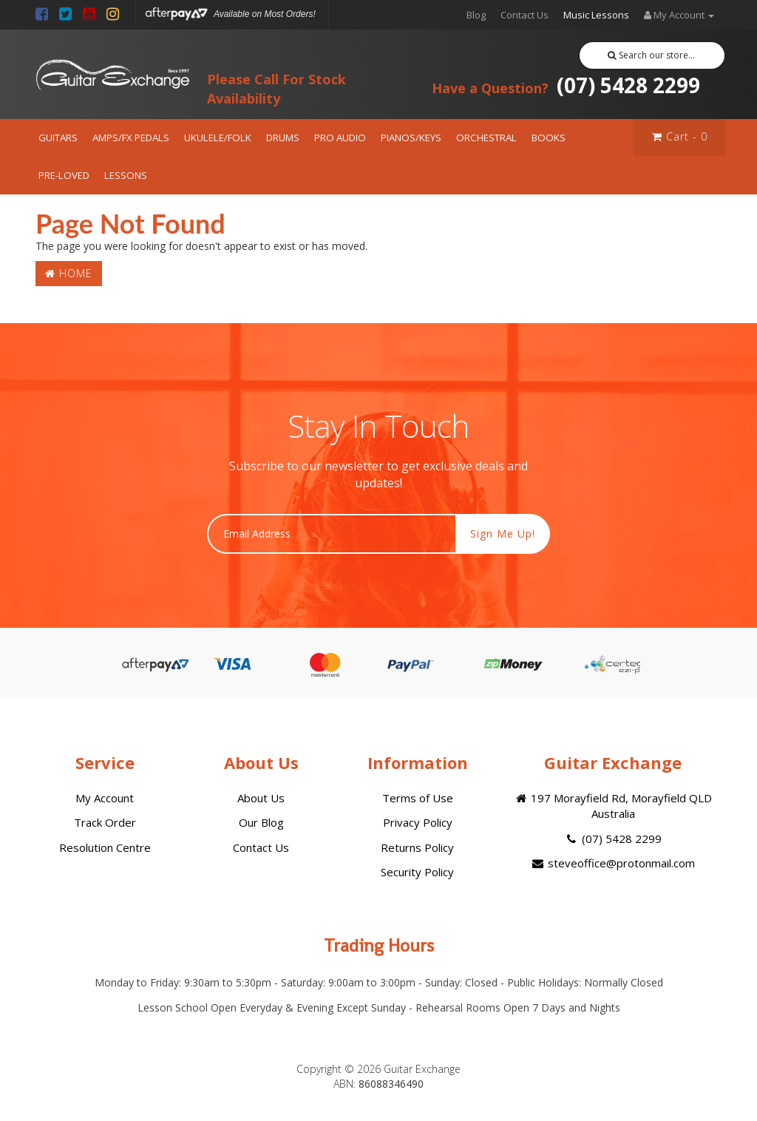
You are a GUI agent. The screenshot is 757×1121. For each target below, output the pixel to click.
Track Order (105, 822)
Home (68, 273)
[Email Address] (331, 534)
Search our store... (651, 55)
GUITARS (58, 137)
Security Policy (417, 871)
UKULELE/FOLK (217, 137)
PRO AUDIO (340, 137)
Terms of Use (417, 797)
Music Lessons (596, 14)
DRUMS (282, 137)
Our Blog (261, 822)
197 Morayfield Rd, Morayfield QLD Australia (613, 805)
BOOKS (549, 137)
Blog (476, 14)
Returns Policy (417, 847)
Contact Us (524, 14)
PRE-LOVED (63, 175)
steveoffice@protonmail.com (613, 863)
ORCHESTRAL (486, 137)
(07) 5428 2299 (566, 85)
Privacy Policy (417, 822)
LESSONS (125, 175)
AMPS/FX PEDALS (130, 137)
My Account (104, 797)
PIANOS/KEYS (411, 137)
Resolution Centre (105, 847)
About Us (261, 797)
